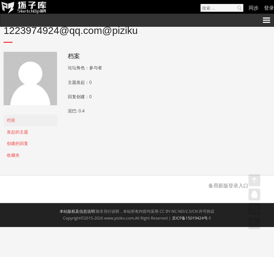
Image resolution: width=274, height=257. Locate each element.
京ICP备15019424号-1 (191, 218)
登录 (269, 7)
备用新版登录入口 (228, 185)
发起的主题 (17, 132)
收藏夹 (13, 155)
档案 (11, 120)
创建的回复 (17, 143)
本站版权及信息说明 (77, 211)
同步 (254, 7)
